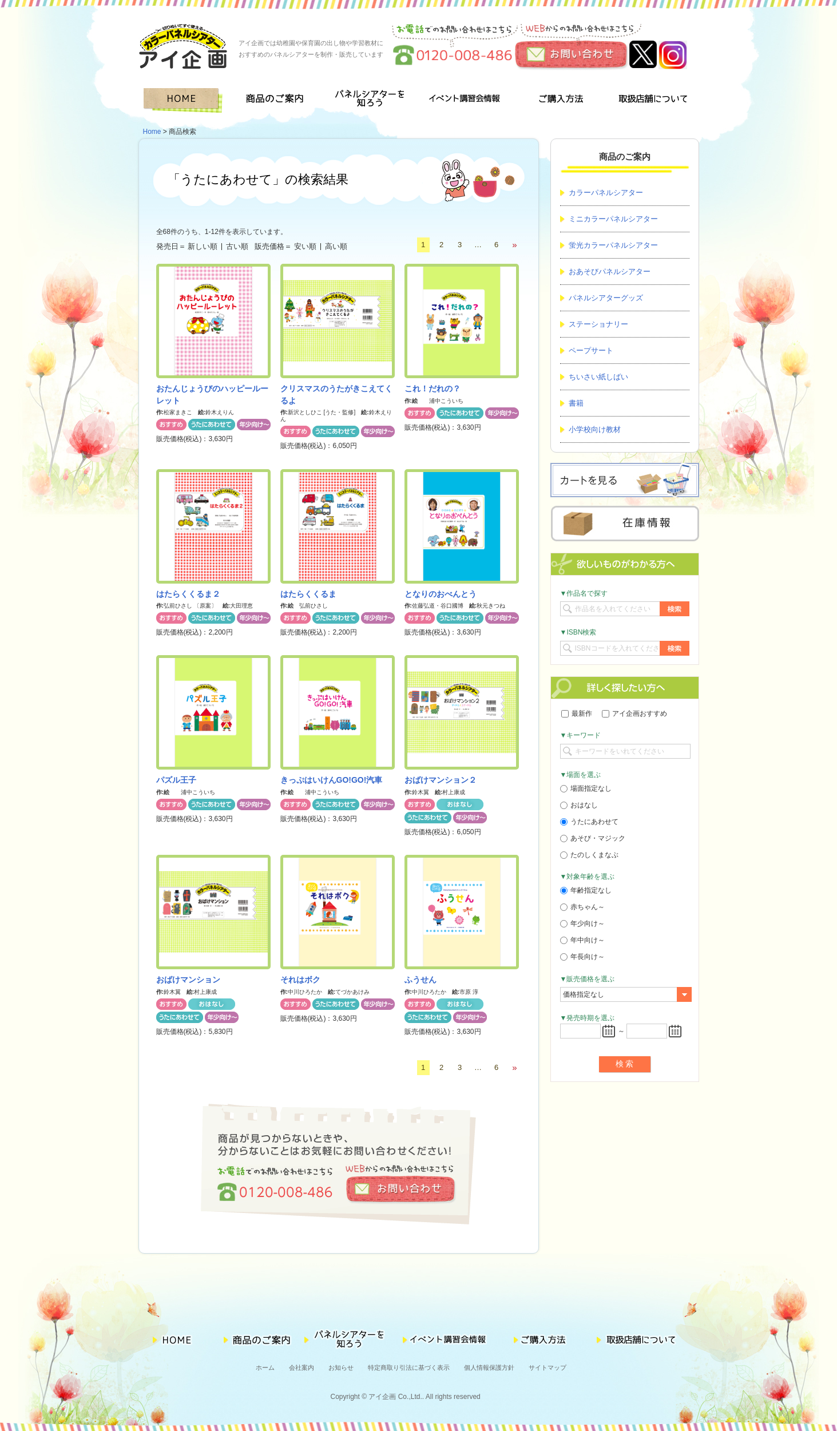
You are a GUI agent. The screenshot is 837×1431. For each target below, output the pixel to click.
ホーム (265, 1367)
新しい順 (202, 246)
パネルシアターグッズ (606, 298)
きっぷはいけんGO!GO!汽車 (331, 779)
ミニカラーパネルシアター (613, 219)
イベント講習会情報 (464, 100)
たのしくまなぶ (589, 855)
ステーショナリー (598, 324)
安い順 (305, 246)
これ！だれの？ (432, 388)
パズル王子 (176, 779)
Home (152, 132)
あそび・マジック (592, 838)
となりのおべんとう (440, 593)
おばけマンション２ (440, 779)
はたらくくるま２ (188, 593)
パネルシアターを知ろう (371, 100)
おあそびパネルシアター (609, 271)
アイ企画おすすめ (634, 713)
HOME (185, 100)
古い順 (237, 246)
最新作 (576, 713)
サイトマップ (547, 1367)
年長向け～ (582, 957)
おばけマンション (188, 979)
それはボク (300, 979)
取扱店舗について (652, 100)
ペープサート (591, 350)
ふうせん (420, 979)
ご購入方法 (558, 100)
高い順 (336, 246)
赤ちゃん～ (582, 907)
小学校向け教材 (595, 429)
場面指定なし (586, 788)
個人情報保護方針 (489, 1367)
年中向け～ (582, 940)
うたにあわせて (589, 822)
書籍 (576, 403)
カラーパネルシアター (606, 192)
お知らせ (341, 1367)
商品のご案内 (278, 100)
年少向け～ (582, 923)
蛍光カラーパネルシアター (613, 245)
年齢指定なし (586, 890)
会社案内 (301, 1367)
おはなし (579, 805)
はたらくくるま (308, 593)
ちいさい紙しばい (598, 376)
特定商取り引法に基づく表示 (409, 1367)
